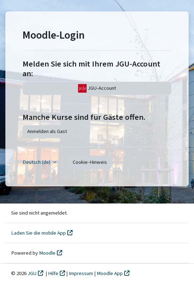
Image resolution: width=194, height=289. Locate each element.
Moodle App (110, 273)
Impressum (81, 273)
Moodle (47, 253)
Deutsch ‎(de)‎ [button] (37, 162)
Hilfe (53, 273)
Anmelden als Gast (47, 131)
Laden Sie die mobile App (38, 233)
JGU (32, 273)
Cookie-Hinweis (90, 162)
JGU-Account (97, 88)
